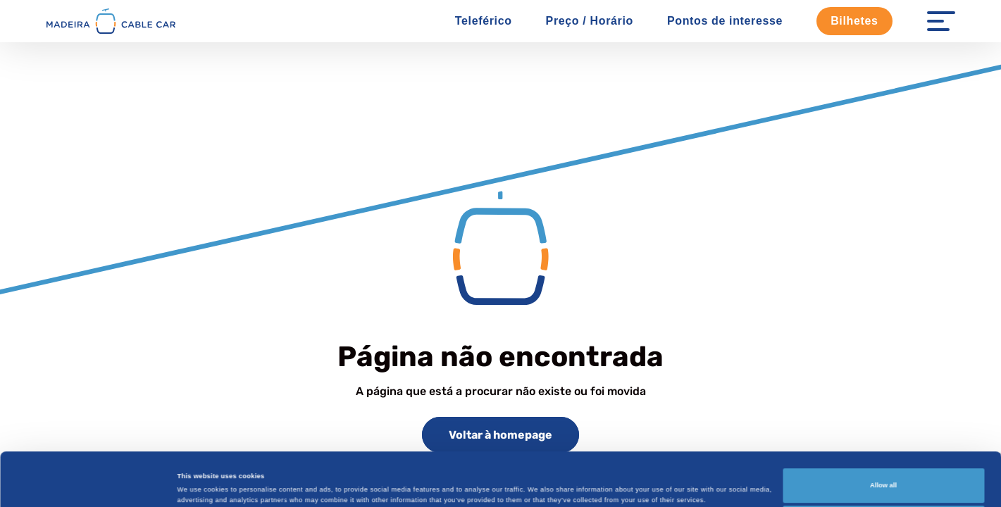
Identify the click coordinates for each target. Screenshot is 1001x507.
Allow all (883, 435)
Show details (198, 474)
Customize (883, 473)
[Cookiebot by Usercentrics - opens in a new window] (91, 483)
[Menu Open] (941, 21)
